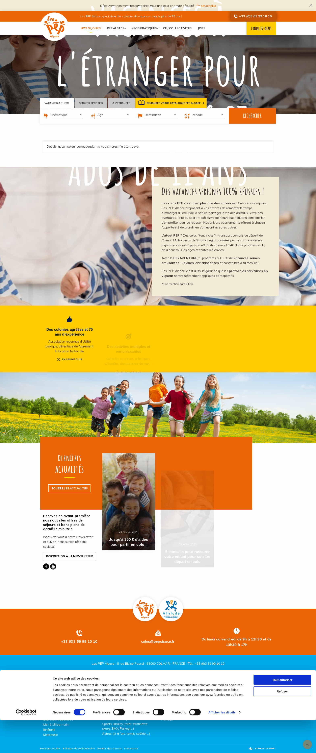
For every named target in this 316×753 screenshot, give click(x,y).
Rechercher (252, 115)
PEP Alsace (115, 28)
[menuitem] (90, 28)
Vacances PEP (55, 28)
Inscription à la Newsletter (69, 555)
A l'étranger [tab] (123, 102)
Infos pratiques (145, 28)
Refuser (282, 724)
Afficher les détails (222, 745)
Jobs (204, 28)
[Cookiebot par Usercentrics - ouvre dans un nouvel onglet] (26, 745)
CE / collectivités (180, 28)
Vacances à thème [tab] (57, 102)
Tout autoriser (282, 712)
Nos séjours (91, 28)
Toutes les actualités (69, 487)
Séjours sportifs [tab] (92, 102)
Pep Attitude (171, 608)
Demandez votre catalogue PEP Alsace (172, 103)
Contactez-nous (261, 28)
